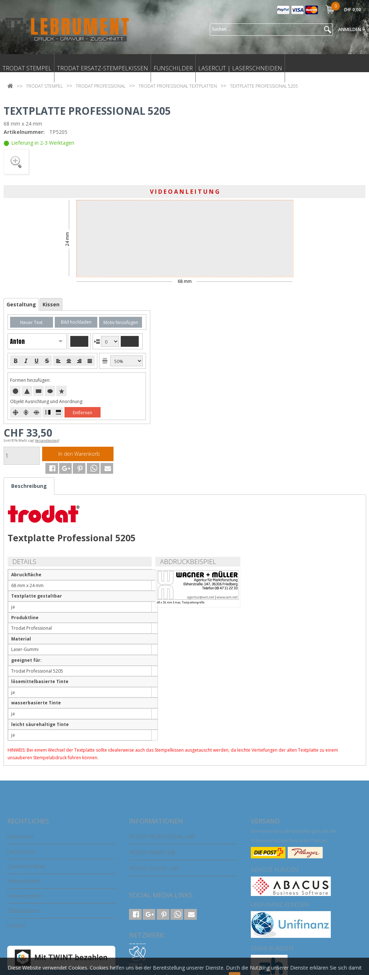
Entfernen (82, 413)
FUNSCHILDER (173, 68)
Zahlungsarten (23, 910)
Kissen (51, 304)
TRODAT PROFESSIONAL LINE (162, 836)
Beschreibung (29, 485)
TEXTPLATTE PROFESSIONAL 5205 (264, 86)
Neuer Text (31, 322)
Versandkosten (24, 895)
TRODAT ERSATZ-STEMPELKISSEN (102, 68)
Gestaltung (21, 304)
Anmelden (351, 29)
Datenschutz (21, 851)
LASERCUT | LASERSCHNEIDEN (240, 68)
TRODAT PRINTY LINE (152, 852)
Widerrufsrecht (24, 881)
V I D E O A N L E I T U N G (184, 192)
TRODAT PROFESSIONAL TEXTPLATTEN (177, 86)
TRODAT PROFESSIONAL (100, 86)
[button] (49, 468)
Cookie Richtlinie (26, 866)
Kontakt (16, 925)
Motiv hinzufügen (120, 322)
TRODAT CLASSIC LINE (154, 868)
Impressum (20, 836)
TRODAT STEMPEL (27, 68)
